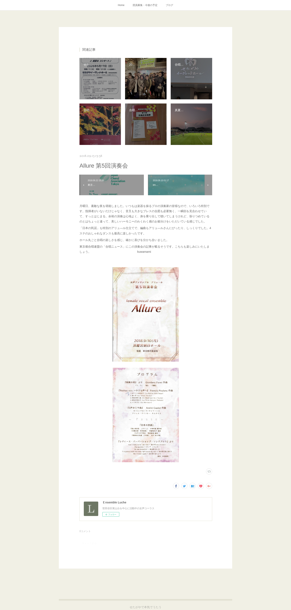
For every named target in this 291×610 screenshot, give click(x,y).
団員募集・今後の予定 (145, 5)
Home (121, 5)
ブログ (169, 5)
